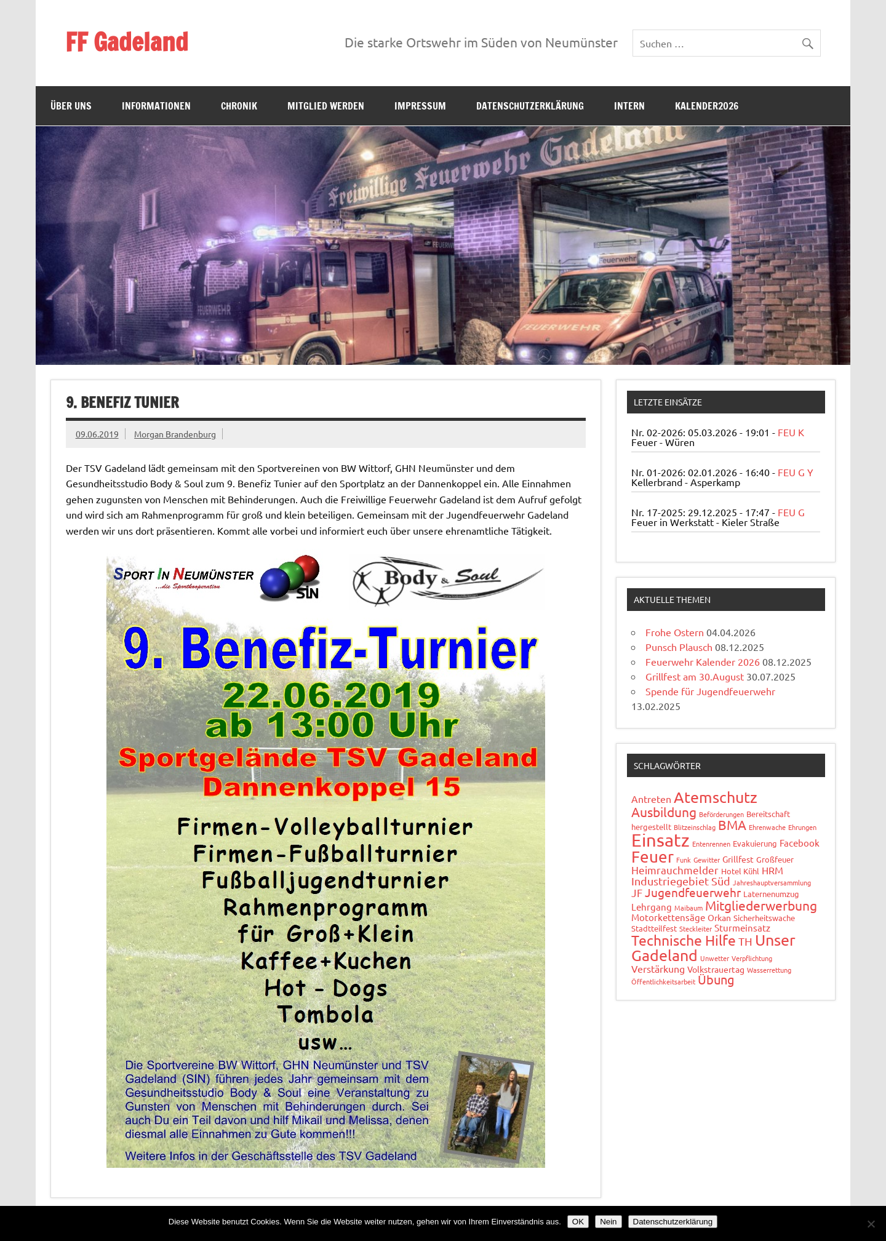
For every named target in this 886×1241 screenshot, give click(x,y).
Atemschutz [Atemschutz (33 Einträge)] (715, 797)
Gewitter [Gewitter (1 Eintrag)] (706, 859)
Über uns (71, 106)
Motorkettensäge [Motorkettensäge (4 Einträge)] (668, 917)
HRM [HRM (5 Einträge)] (772, 870)
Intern (629, 106)
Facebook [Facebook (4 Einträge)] (800, 842)
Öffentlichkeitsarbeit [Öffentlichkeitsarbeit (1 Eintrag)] (663, 981)
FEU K (791, 432)
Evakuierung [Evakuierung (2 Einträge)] (755, 843)
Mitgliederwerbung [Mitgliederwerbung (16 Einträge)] (761, 905)
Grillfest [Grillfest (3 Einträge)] (738, 858)
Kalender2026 (706, 106)
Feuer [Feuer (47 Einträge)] (652, 856)
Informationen (156, 106)
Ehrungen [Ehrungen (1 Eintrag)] (802, 827)
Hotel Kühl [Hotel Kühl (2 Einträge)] (740, 871)
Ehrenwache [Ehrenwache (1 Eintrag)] (767, 827)
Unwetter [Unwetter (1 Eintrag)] (714, 958)
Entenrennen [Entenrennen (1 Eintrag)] (711, 843)
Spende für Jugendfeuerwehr (710, 691)
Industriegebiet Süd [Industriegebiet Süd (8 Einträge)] (680, 880)
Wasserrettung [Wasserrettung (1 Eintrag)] (769, 970)
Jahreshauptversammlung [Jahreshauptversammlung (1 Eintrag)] (772, 882)
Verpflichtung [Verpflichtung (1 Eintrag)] (752, 958)
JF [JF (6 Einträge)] (636, 892)
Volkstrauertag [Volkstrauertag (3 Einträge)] (715, 969)
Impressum (420, 106)
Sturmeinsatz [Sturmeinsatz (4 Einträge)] (742, 927)
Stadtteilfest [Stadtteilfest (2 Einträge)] (654, 928)
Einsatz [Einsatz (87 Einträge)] (660, 839)
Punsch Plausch (678, 646)
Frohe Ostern (674, 632)
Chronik (239, 106)
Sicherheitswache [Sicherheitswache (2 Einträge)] (764, 917)
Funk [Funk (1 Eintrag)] (683, 859)
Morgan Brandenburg (175, 433)
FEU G (791, 512)
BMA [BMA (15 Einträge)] (732, 824)
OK (578, 1221)
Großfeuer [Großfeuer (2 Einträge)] (775, 859)
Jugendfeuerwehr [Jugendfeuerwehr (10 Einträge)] (693, 892)
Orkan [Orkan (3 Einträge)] (719, 917)
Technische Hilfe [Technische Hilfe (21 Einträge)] (683, 940)
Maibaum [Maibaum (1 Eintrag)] (688, 907)
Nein (608, 1221)
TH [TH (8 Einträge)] (745, 941)
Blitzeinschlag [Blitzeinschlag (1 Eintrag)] (695, 827)
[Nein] (870, 1224)
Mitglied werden (325, 106)
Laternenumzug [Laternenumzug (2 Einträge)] (771, 893)
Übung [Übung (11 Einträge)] (716, 979)
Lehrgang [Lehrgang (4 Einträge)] (651, 906)
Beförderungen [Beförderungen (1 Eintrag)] (721, 814)
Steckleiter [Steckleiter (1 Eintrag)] (695, 928)
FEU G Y (795, 472)
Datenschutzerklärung (530, 106)
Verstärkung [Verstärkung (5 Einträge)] (658, 968)
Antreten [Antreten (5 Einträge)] (651, 798)
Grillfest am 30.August (694, 676)
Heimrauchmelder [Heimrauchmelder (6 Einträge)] (675, 869)
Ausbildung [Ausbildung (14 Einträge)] (663, 812)
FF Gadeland (126, 41)
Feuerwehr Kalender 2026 (702, 661)
